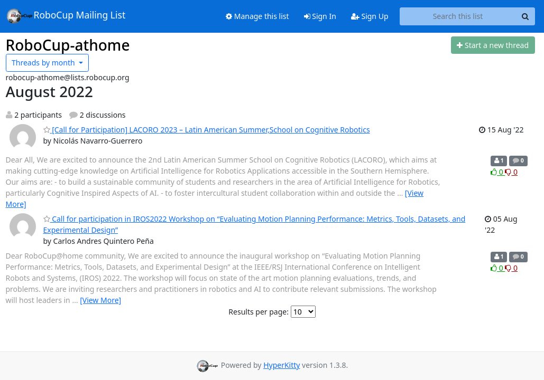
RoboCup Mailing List (66, 16)
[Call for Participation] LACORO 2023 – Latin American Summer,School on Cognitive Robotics (206, 130)
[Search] (525, 16)
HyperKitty (281, 365)
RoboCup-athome (68, 45)
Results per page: (258, 312)
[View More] (100, 300)
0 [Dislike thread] (511, 172)
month (44, 63)
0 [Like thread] (498, 172)
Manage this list (257, 16)
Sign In (320, 16)
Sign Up (370, 16)
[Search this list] (458, 16)
